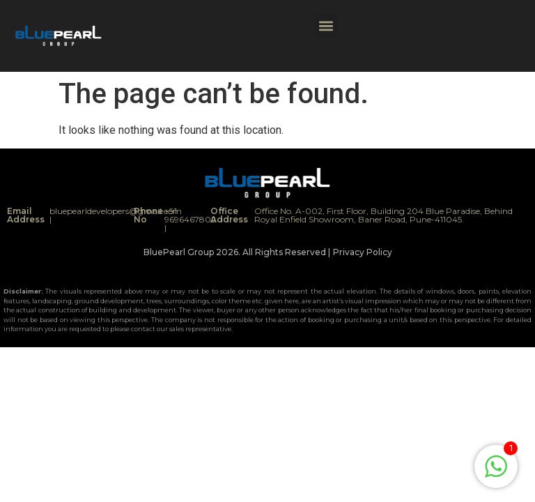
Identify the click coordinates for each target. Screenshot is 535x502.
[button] (326, 25)
